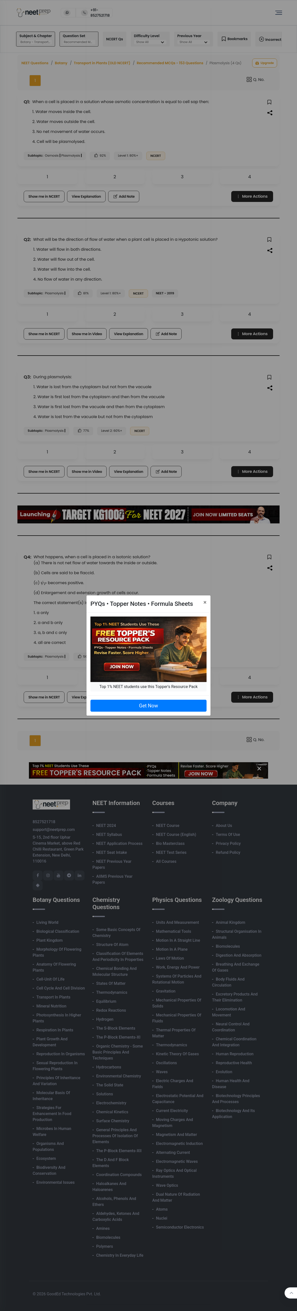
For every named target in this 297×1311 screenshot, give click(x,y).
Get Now (148, 706)
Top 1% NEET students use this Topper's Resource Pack (148, 686)
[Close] (205, 602)
